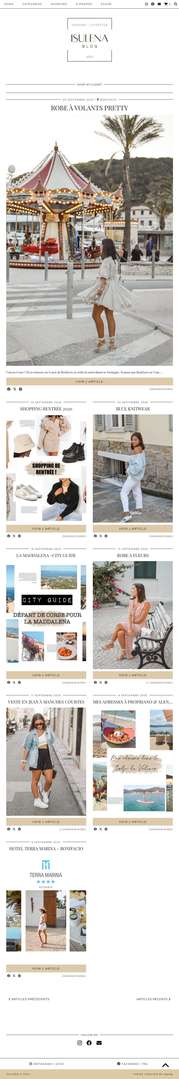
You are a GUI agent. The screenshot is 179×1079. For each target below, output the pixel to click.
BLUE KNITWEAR (133, 408)
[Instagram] (146, 4)
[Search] (175, 4)
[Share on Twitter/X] (15, 389)
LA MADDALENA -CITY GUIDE (46, 555)
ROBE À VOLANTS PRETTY (89, 107)
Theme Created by (153, 1074)
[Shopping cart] (167, 4)
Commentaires (161, 389)
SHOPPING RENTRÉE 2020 (46, 408)
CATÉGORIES (32, 4)
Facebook (132, 1063)
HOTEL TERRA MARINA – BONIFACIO (46, 848)
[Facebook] (153, 4)
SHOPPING (59, 4)
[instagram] (79, 1043)
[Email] (159, 4)
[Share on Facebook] (9, 389)
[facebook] (89, 1043)
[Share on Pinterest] (21, 389)
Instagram (46, 1063)
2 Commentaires (159, 682)
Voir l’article (89, 381)
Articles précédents (29, 999)
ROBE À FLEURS (133, 555)
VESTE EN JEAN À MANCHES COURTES (46, 702)
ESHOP (106, 4)
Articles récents (153, 999)
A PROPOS (84, 4)
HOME (9, 4)
